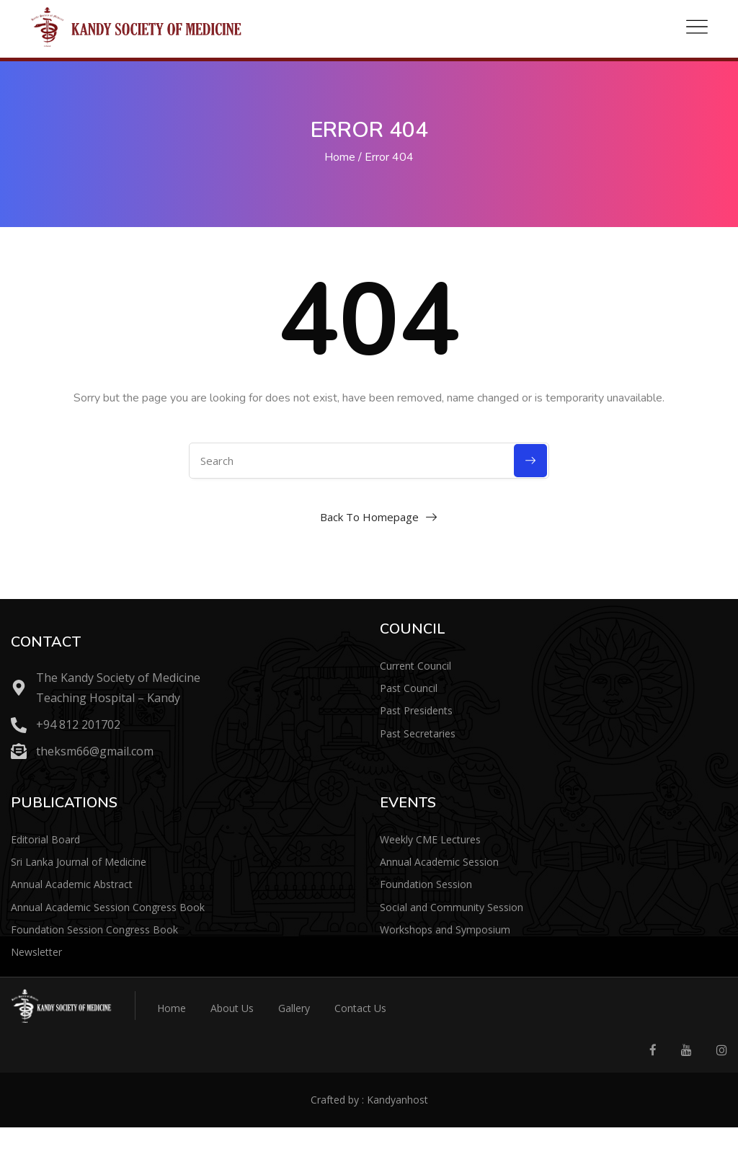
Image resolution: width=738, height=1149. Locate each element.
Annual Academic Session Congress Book (108, 907)
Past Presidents (416, 710)
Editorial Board (45, 839)
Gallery (294, 1008)
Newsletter (36, 952)
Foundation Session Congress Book (94, 929)
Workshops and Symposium (445, 929)
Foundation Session (426, 884)
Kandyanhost (397, 1099)
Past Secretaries (417, 733)
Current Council (415, 666)
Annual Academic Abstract (72, 884)
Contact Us (360, 1008)
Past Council (408, 688)
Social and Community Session (451, 907)
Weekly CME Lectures (430, 839)
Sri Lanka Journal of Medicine (78, 862)
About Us (232, 1008)
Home (339, 157)
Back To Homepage (369, 517)
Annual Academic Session (439, 862)
